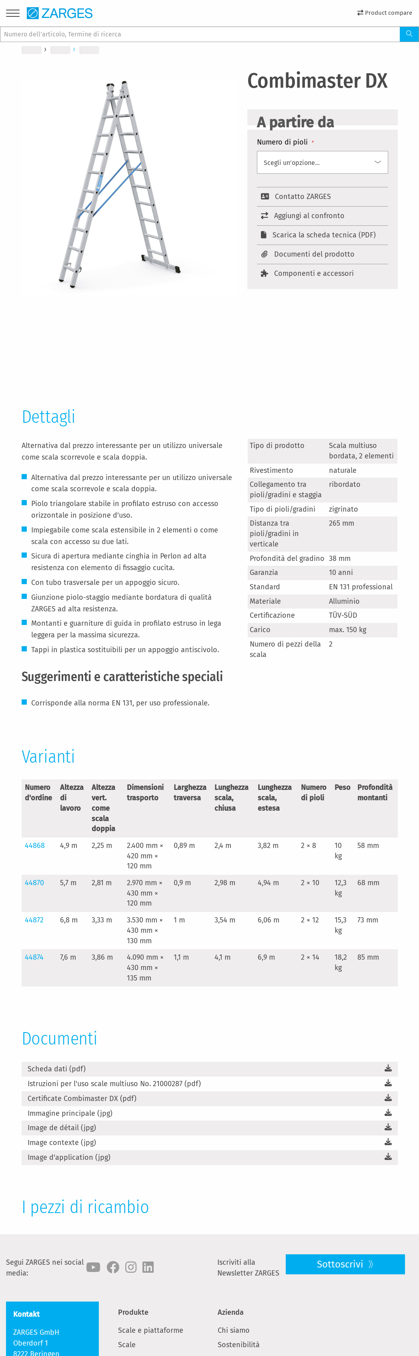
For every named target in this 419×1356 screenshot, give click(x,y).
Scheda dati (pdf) (57, 1069)
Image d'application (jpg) (69, 1157)
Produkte (133, 1312)
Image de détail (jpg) (62, 1127)
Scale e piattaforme (150, 1330)
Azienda (231, 1312)
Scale (127, 1344)
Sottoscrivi (341, 1264)
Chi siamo (234, 1330)
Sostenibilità (239, 1344)
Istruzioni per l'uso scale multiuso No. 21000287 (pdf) (114, 1083)
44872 (34, 920)
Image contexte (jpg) (62, 1142)
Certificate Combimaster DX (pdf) (82, 1098)
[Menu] (13, 14)
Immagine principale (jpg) (70, 1113)
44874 (34, 957)
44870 (34, 882)
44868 (35, 845)
